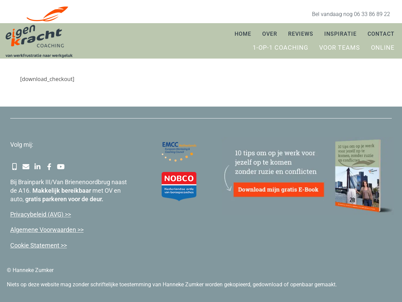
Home (243, 34)
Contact (381, 34)
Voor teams (339, 47)
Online (382, 47)
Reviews (300, 34)
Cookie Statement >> (38, 245)
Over (269, 34)
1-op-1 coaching (280, 47)
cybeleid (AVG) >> (47, 214)
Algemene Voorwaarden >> (47, 229)
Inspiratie (340, 34)
